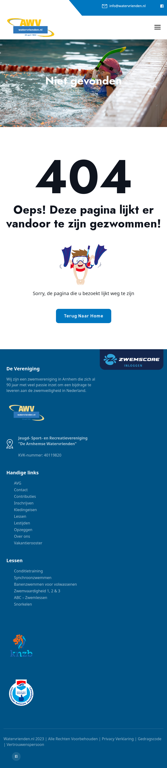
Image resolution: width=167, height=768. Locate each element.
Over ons (22, 536)
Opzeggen (23, 529)
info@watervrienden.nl (127, 6)
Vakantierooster (28, 543)
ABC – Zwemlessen (30, 597)
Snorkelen (23, 604)
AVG (17, 483)
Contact (21, 489)
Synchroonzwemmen (32, 577)
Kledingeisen (25, 509)
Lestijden (22, 523)
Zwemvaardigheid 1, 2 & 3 (37, 591)
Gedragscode (150, 738)
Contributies (25, 496)
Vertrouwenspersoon (25, 744)
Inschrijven (23, 503)
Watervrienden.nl (19, 738)
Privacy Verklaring (118, 738)
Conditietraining (28, 571)
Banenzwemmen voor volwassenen (45, 584)
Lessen (20, 516)
